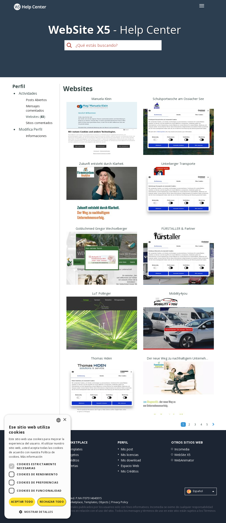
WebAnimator (184, 460)
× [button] (64, 419)
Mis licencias (130, 455)
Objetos (73, 455)
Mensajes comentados (35, 108)
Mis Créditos (130, 471)
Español (200, 491)
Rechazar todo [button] (52, 502)
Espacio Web (130, 466)
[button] (37, 511)
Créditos (73, 460)
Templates (75, 449)
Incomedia (181, 449)
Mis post (127, 449)
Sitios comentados (39, 123)
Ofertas (72, 466)
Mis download (131, 460)
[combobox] (58, 420)
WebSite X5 (182, 455)
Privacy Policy (119, 502)
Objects (103, 502)
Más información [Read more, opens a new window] (32, 457)
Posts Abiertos (36, 100)
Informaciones (36, 136)
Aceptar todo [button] (22, 502)
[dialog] (37, 467)
